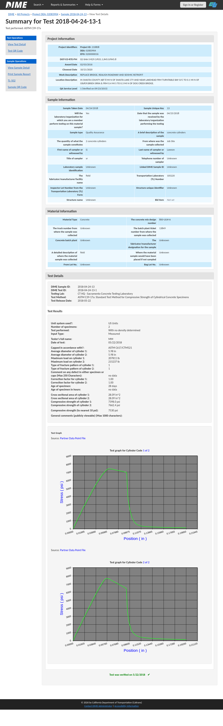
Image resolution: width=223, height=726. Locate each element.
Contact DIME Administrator (98, 706)
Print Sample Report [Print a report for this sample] (19, 74)
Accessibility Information (126, 706)
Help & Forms (94, 4)
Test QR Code (15, 50)
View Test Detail (17, 44)
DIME (11, 14)
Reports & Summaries (64, 4)
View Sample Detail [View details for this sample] (19, 67)
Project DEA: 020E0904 (45, 14)
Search (39, 4)
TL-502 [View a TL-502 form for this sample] (12, 80)
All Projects (23, 14)
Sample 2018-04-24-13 (74, 14)
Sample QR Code (17, 87)
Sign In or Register (193, 4)
